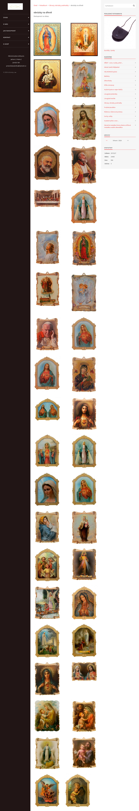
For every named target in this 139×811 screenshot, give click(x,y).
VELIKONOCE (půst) (110, 72)
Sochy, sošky (108, 116)
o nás (5, 24)
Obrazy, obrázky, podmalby (59, 5)
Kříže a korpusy (109, 85)
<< (106, 140)
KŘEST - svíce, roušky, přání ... (113, 63)
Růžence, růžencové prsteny (113, 112)
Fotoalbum (43, 5)
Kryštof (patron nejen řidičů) (113, 90)
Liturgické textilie (109, 98)
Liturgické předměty (110, 94)
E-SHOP (6, 44)
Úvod (5, 17)
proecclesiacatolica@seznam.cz (16, 66)
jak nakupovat (9, 31)
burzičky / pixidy (109, 50)
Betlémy (107, 76)
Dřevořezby (108, 81)
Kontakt (6, 37)
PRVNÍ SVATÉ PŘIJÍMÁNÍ (111, 67)
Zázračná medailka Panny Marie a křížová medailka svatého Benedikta (117, 126)
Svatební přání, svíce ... (111, 121)
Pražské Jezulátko (109, 107)
